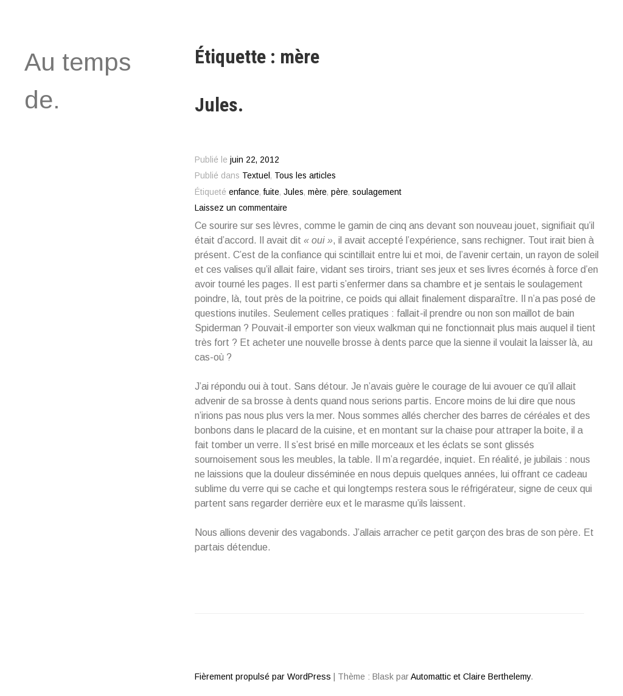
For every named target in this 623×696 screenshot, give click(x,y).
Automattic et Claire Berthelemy (471, 676)
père (339, 192)
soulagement (377, 192)
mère (317, 192)
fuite (271, 192)
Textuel (256, 175)
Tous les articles (305, 175)
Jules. (219, 104)
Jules (294, 192)
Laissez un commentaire (241, 208)
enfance (244, 192)
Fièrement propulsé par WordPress (263, 676)
